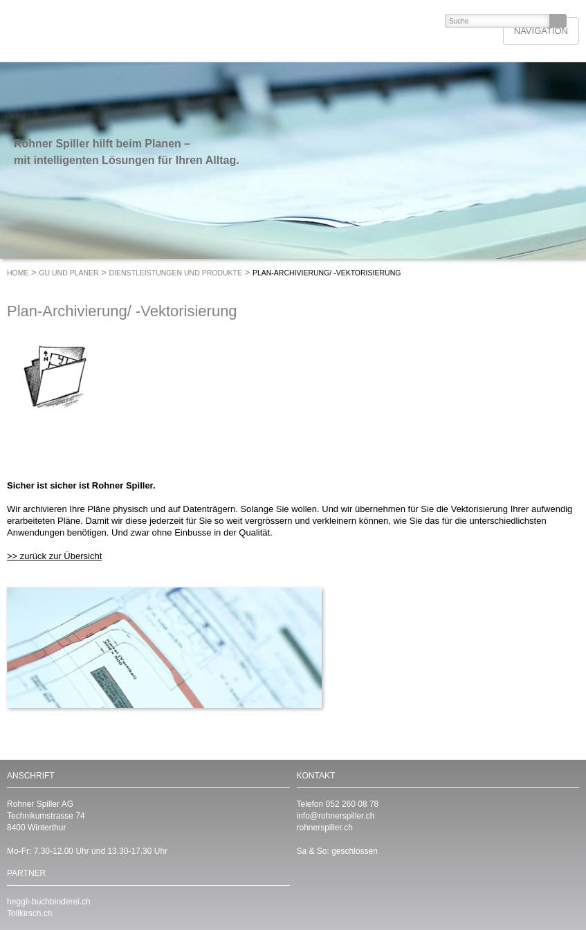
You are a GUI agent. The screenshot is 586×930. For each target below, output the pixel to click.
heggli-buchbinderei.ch (49, 901)
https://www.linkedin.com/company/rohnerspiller (307, 892)
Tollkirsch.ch (29, 913)
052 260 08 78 (352, 804)
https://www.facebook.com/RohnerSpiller (334, 892)
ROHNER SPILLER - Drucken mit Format (108, 31)
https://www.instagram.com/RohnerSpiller (362, 892)
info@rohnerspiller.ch (336, 816)
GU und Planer (68, 272)
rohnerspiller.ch (325, 827)
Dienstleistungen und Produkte (176, 272)
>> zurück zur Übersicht (54, 556)
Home (18, 272)
